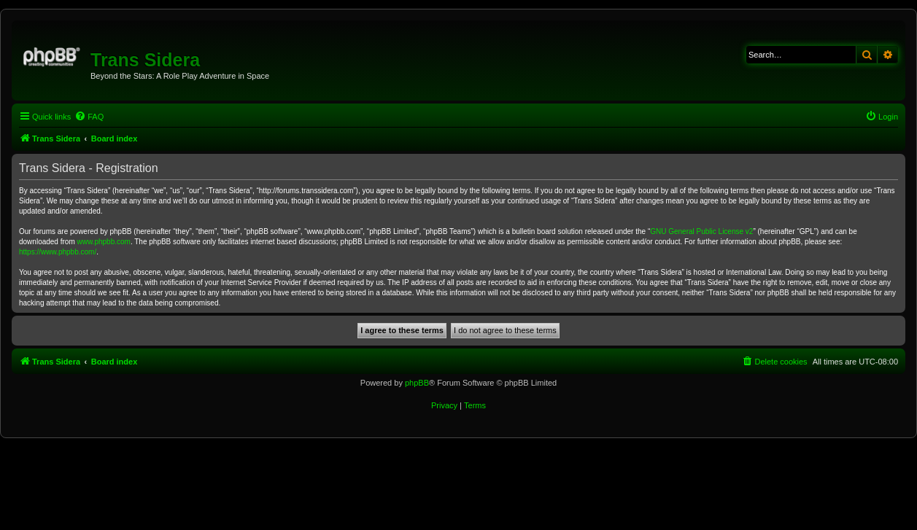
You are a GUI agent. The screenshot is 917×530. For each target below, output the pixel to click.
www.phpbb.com (104, 242)
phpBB (417, 382)
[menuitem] (89, 116)
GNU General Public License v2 (701, 231)
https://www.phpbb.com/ (57, 252)
